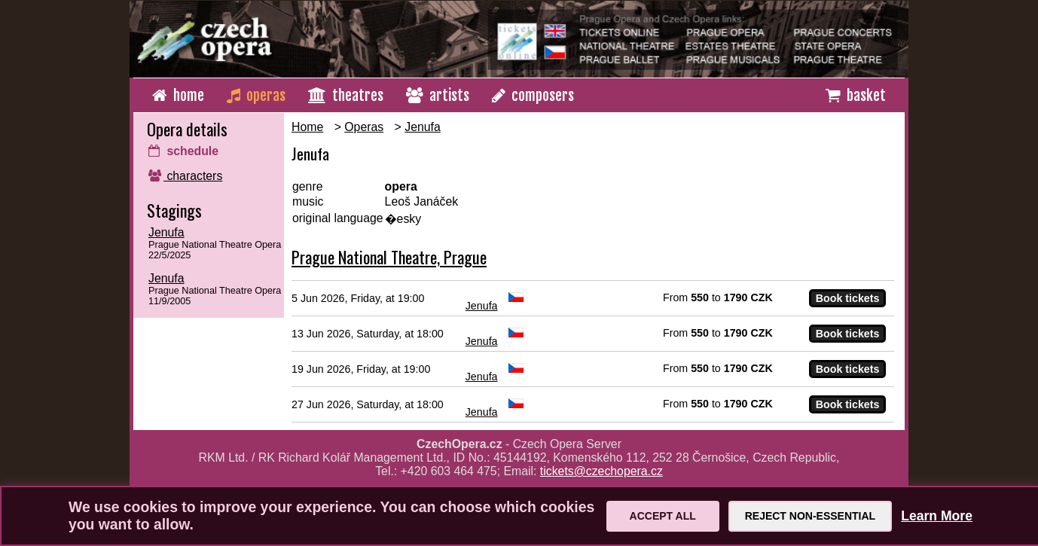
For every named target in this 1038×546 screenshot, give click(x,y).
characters (185, 175)
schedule (183, 151)
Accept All (663, 516)
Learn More (936, 515)
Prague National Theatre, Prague (389, 257)
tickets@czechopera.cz (601, 471)
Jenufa (166, 232)
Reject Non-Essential (810, 516)
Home (307, 126)
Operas (363, 126)
